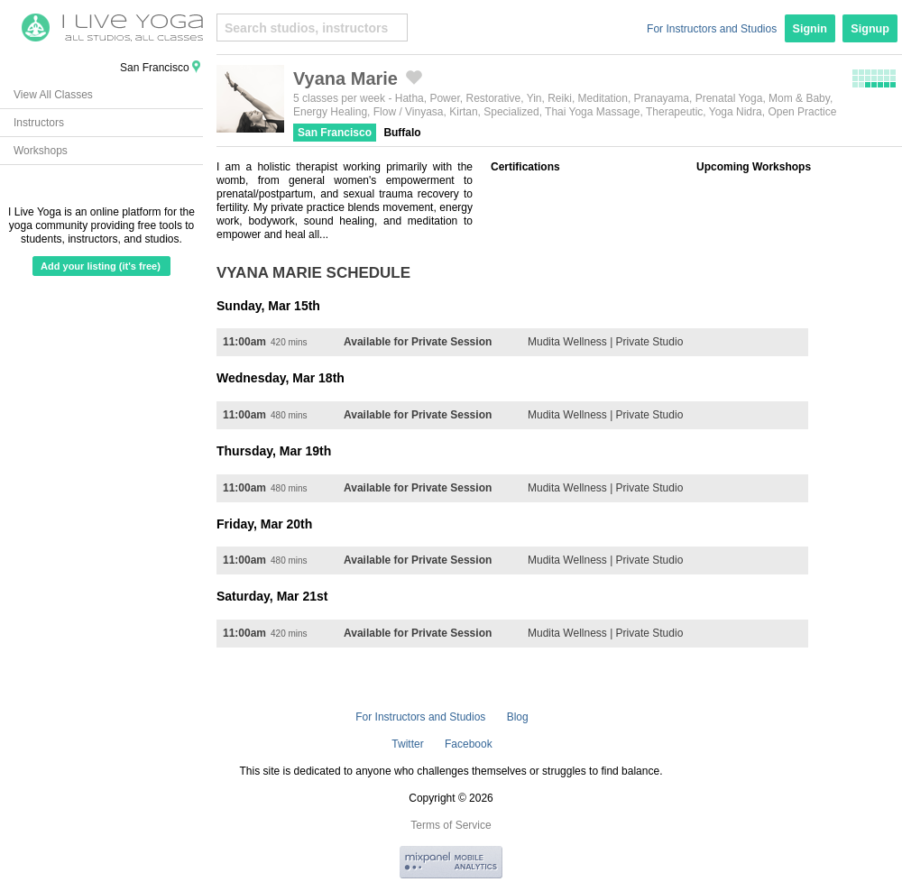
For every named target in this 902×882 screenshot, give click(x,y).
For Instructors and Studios (712, 29)
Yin (534, 98)
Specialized (510, 112)
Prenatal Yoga (729, 98)
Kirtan (463, 112)
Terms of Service (450, 825)
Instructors (39, 122)
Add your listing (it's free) (101, 266)
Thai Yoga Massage (592, 112)
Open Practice (802, 112)
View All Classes (53, 94)
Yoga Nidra (735, 112)
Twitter (407, 744)
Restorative (492, 98)
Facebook (468, 744)
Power (444, 98)
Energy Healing (330, 112)
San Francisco (335, 132)
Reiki (560, 98)
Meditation (603, 98)
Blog (518, 717)
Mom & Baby (799, 98)
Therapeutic (674, 112)
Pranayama (661, 98)
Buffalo (401, 132)
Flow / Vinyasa (408, 112)
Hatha (409, 98)
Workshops (41, 150)
